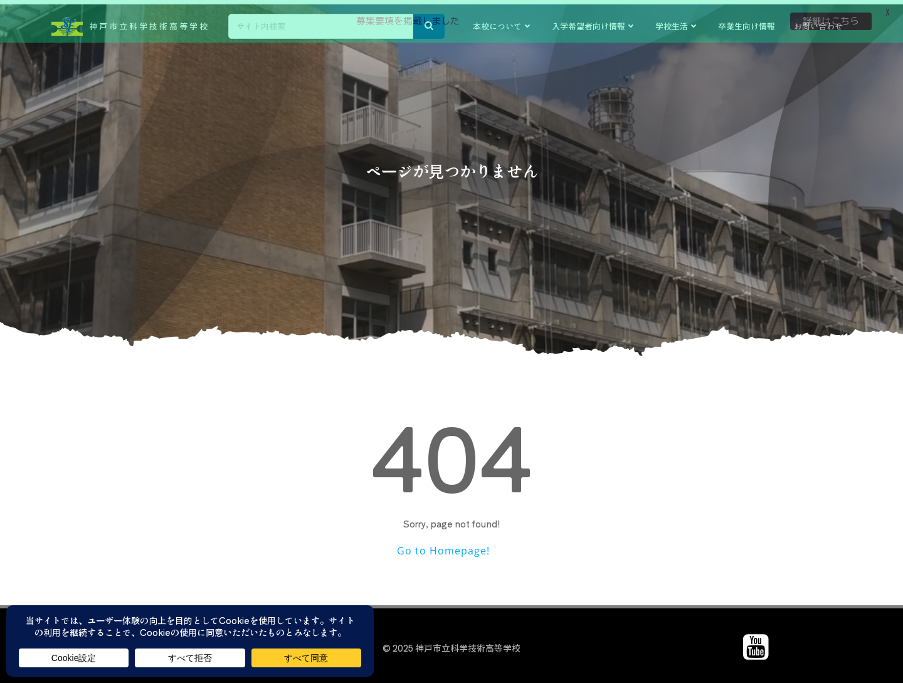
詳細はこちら (831, 21)
